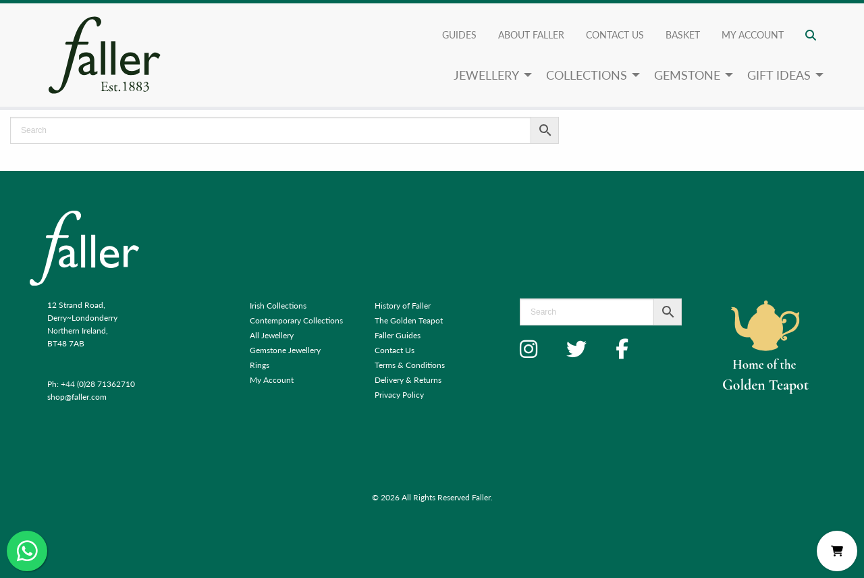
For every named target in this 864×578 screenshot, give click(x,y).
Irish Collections (278, 305)
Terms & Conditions (410, 365)
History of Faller (403, 305)
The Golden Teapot (409, 320)
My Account (272, 380)
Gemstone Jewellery (285, 350)
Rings (259, 365)
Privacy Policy (399, 394)
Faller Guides (398, 335)
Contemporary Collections (296, 320)
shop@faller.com (77, 396)
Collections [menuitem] (586, 74)
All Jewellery (272, 335)
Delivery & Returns (408, 380)
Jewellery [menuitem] (486, 74)
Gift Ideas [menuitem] (779, 74)
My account (753, 34)
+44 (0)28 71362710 (98, 384)
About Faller (531, 34)
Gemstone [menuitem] (687, 74)
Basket (683, 34)
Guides (459, 34)
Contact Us (615, 34)
